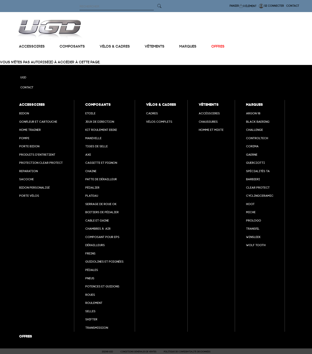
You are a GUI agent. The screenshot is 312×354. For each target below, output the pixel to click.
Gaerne (251, 154)
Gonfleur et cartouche (38, 121)
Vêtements (154, 46)
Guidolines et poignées (104, 261)
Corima (252, 146)
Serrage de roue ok (101, 204)
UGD (23, 77)
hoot (250, 204)
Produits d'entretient (37, 154)
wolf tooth (256, 245)
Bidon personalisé (34, 187)
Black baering (258, 121)
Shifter (91, 319)
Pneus (89, 278)
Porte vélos (29, 195)
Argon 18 (253, 113)
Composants (72, 46)
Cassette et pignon (101, 162)
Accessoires (32, 46)
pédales (91, 270)
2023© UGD (107, 352)
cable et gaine (97, 220)
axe (88, 154)
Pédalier (92, 187)
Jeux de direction (99, 121)
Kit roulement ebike (101, 130)
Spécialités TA (258, 171)
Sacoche (26, 179)
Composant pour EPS (102, 237)
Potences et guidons (102, 286)
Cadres (152, 113)
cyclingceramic (259, 195)
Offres (218, 46)
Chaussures (208, 121)
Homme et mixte (211, 130)
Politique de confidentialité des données (187, 352)
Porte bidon (29, 146)
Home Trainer (30, 130)
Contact (292, 5)
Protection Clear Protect (41, 162)
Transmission (96, 327)
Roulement (94, 303)
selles (90, 311)
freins (90, 253)
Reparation (28, 171)
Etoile (90, 113)
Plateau (91, 195)
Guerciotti (255, 162)
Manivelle (93, 138)
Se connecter (271, 6)
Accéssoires (209, 113)
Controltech (257, 138)
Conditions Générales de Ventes (138, 352)
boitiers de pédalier (102, 212)
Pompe (24, 138)
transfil (253, 228)
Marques (187, 46)
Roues (90, 294)
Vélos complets (159, 121)
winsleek (253, 237)
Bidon (24, 113)
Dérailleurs (95, 245)
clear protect (258, 187)
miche (251, 212)
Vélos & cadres (115, 46)
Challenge (254, 130)
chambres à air (98, 228)
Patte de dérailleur (101, 179)
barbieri (253, 179)
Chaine (90, 171)
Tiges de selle (96, 146)
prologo (253, 220)
